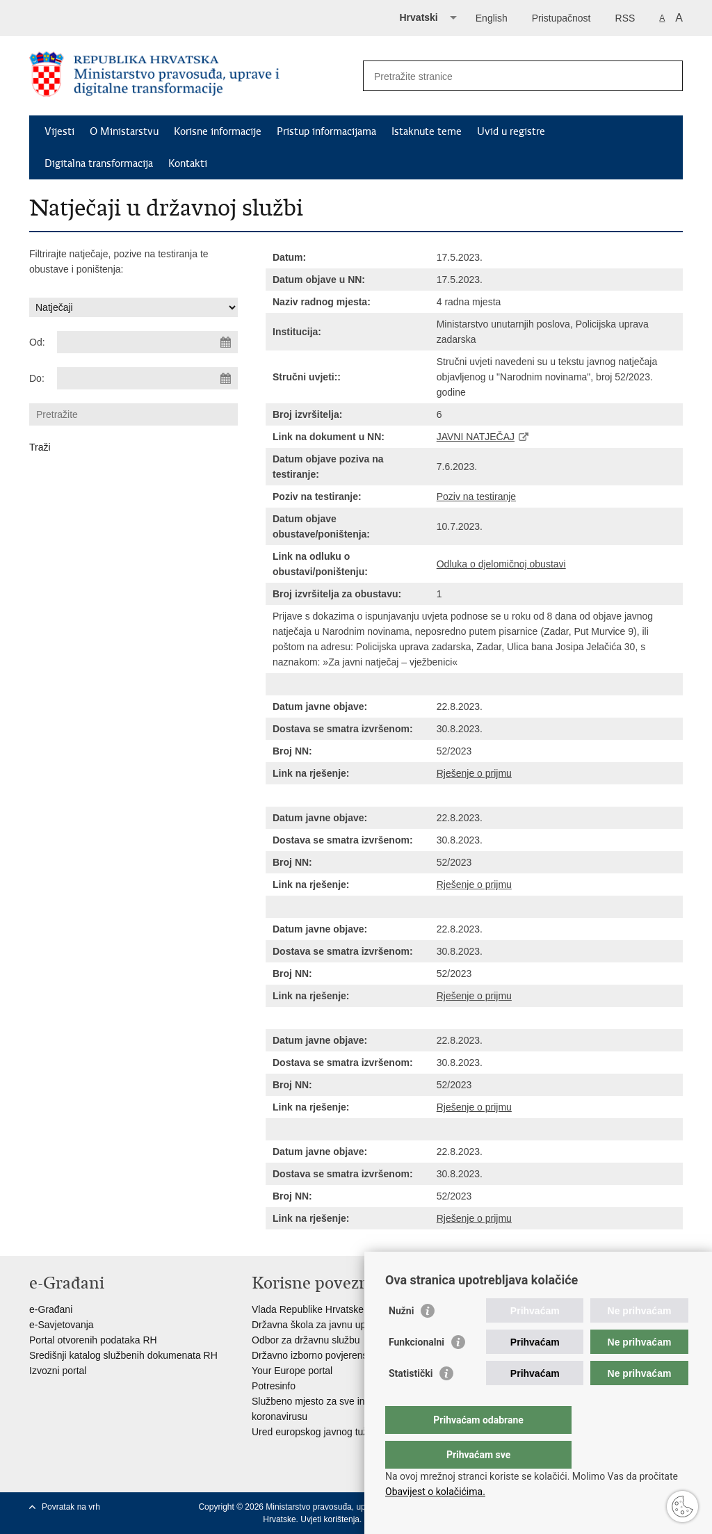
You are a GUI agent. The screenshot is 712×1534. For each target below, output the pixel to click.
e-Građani (50, 1309)
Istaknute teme (426, 131)
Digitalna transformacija (98, 163)
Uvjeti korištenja (329, 1519)
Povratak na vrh (71, 1507)
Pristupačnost (561, 18)
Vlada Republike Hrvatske (308, 1309)
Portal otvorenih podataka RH (93, 1340)
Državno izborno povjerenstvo (316, 1355)
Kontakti (187, 163)
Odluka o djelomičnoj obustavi (501, 564)
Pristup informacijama (326, 131)
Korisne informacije (217, 131)
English (492, 18)
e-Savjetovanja (61, 1324)
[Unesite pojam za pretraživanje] (508, 76)
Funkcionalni (416, 1369)
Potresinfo (274, 1385)
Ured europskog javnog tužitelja (320, 1431)
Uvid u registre (511, 131)
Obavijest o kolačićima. (435, 1491)
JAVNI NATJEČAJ (476, 436)
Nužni (401, 1338)
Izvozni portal (57, 1370)
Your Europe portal (292, 1370)
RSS (625, 18)
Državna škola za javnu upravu (318, 1324)
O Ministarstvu (124, 131)
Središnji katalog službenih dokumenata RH (123, 1355)
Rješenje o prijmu (474, 773)
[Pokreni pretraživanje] (667, 76)
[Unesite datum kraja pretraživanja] (147, 378)
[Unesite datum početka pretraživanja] (147, 342)
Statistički (410, 1401)
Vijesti (59, 131)
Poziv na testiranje (476, 496)
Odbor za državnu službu (306, 1340)
